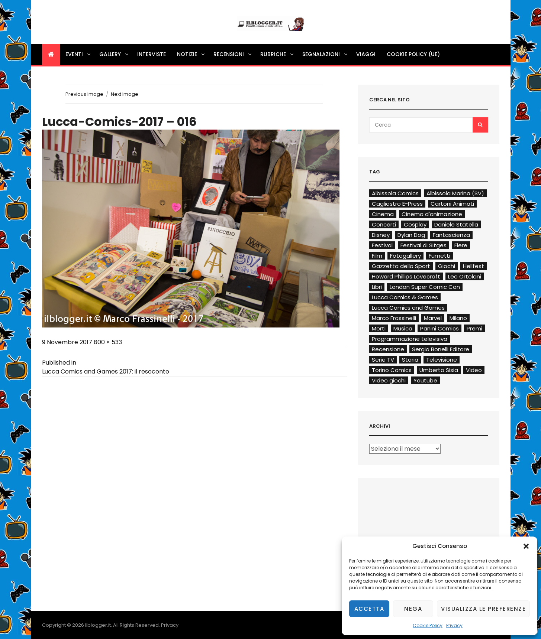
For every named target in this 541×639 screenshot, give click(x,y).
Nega (413, 609)
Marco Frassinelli (394, 318)
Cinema (383, 214)
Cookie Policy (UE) (413, 54)
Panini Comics (439, 328)
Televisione (441, 359)
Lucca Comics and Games (408, 308)
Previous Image (84, 94)
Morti (379, 328)
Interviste (151, 54)
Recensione (388, 349)
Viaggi (366, 54)
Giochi (446, 266)
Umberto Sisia (438, 370)
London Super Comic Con (425, 287)
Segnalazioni (325, 54)
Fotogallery (405, 256)
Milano (458, 318)
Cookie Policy (427, 625)
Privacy (454, 625)
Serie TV (383, 359)
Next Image (124, 94)
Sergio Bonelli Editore (440, 349)
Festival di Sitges (423, 245)
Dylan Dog (411, 235)
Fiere (460, 245)
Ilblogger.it (98, 625)
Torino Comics (392, 370)
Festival (382, 245)
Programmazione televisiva (409, 339)
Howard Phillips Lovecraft (406, 276)
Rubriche (277, 54)
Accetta (369, 609)
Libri (377, 287)
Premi (474, 328)
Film (377, 256)
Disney (381, 235)
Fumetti (439, 256)
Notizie (191, 54)
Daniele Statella (456, 224)
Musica (402, 328)
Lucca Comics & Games (405, 297)
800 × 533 (108, 342)
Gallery (114, 54)
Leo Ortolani (464, 276)
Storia (410, 359)
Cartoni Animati (452, 204)
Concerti (384, 224)
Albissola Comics (395, 193)
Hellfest (473, 266)
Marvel (433, 318)
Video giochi (389, 380)
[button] (526, 546)
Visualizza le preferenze (483, 609)
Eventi (78, 54)
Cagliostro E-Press (397, 204)
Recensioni (232, 54)
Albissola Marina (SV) (455, 193)
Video (474, 370)
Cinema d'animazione (432, 214)
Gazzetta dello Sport (401, 266)
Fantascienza (451, 235)
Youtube (425, 380)
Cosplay (415, 224)
